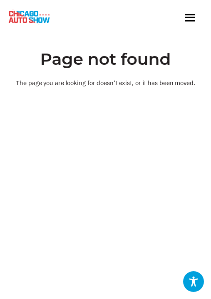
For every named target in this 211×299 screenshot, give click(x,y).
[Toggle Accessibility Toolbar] (193, 281)
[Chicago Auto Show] (29, 18)
